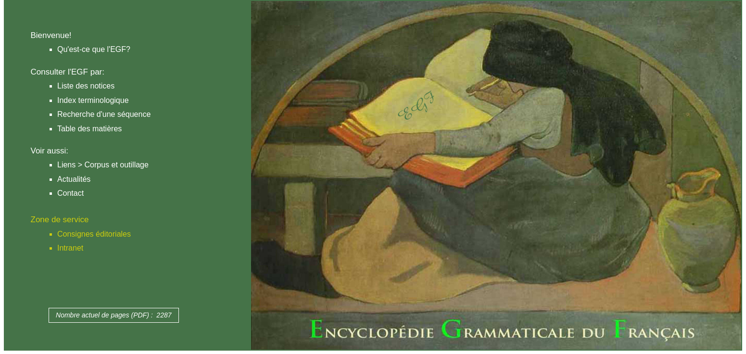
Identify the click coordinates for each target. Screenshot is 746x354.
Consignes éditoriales (94, 234)
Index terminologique (93, 100)
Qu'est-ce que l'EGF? (93, 49)
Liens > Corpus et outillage (103, 165)
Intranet (70, 248)
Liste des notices (85, 86)
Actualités (73, 179)
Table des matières (89, 129)
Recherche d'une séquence (104, 114)
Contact (70, 193)
